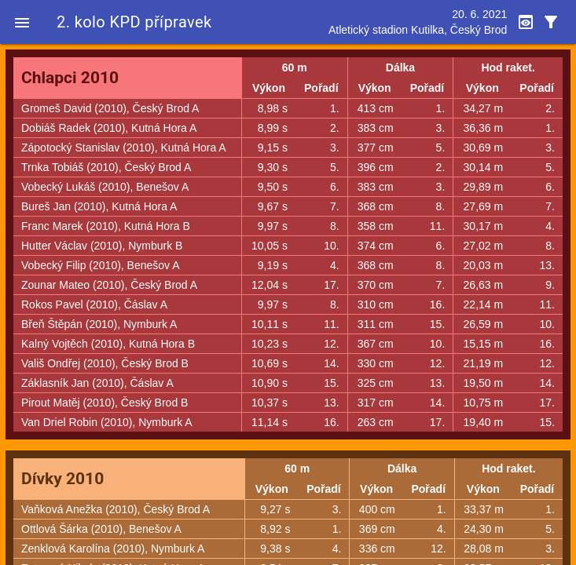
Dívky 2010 (62, 478)
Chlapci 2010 (70, 77)
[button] (22, 22)
